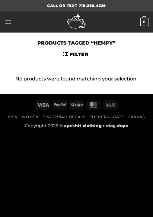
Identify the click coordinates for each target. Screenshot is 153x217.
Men (13, 117)
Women (30, 117)
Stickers (99, 117)
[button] (8, 21)
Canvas (136, 117)
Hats (118, 117)
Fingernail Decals (64, 117)
